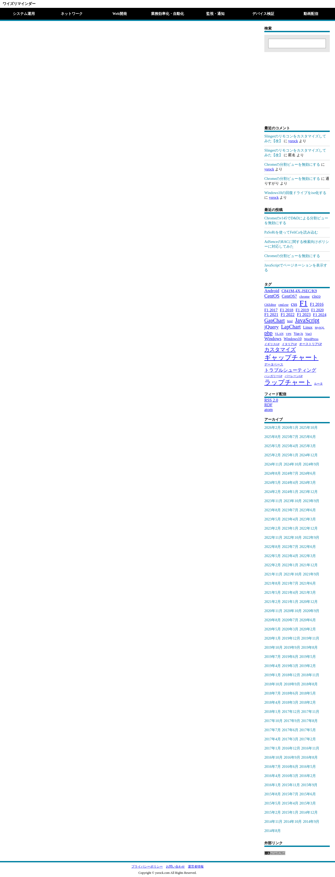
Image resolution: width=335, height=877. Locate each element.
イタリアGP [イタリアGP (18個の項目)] (289, 344)
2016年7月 (272, 767)
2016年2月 (307, 776)
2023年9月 (311, 501)
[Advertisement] (297, 85)
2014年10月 (292, 822)
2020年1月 (272, 638)
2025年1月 (290, 455)
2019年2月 (307, 666)
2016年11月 (310, 748)
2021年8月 (272, 583)
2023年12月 (308, 492)
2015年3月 (307, 803)
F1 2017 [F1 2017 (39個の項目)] (271, 310)
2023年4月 (290, 519)
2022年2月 (272, 565)
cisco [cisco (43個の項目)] (316, 296)
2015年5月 (272, 803)
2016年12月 (291, 748)
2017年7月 (272, 730)
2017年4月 (272, 739)
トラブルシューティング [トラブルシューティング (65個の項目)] (290, 370)
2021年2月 (272, 602)
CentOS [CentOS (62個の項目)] (272, 296)
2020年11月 (273, 611)
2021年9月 (311, 574)
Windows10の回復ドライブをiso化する (295, 193)
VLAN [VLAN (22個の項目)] (279, 334)
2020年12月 (308, 602)
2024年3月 (307, 483)
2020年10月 (292, 611)
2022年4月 (290, 556)
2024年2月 (272, 492)
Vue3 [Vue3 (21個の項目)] (308, 333)
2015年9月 (309, 785)
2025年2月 (272, 455)
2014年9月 (311, 822)
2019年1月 (272, 675)
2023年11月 (273, 501)
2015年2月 (272, 812)
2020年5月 (272, 629)
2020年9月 (311, 611)
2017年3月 (290, 739)
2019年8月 (309, 648)
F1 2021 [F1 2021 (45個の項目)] (271, 314)
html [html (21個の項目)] (290, 321)
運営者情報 (196, 866)
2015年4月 (290, 803)
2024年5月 (272, 483)
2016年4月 (272, 776)
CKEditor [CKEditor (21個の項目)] (270, 304)
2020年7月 (290, 620)
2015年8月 (272, 794)
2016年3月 (290, 776)
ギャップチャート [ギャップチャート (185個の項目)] (291, 357)
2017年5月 (307, 730)
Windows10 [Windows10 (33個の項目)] (293, 339)
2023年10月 (292, 501)
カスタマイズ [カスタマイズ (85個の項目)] (280, 349)
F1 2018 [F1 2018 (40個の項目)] (286, 310)
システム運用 (24, 14)
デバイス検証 (263, 14)
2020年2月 (307, 629)
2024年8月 (272, 473)
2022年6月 (307, 547)
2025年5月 (272, 446)
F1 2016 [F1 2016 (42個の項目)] (316, 304)
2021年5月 (272, 593)
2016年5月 (307, 767)
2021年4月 (290, 593)
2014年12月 (308, 812)
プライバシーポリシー (147, 866)
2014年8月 (272, 831)
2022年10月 (292, 538)
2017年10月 (273, 721)
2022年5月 (272, 556)
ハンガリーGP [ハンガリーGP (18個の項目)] (273, 376)
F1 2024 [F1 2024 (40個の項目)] (319, 314)
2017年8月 (309, 721)
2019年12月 (291, 638)
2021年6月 (307, 583)
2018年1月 (272, 712)
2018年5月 (307, 693)
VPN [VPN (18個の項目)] (288, 333)
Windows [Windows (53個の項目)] (272, 338)
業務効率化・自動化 (167, 14)
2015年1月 (290, 812)
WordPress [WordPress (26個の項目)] (311, 339)
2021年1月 (290, 602)
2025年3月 (307, 446)
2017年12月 (291, 712)
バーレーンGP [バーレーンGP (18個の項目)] (294, 376)
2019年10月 (273, 648)
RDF (268, 405)
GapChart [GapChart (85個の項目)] (274, 320)
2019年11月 (310, 638)
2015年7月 (290, 794)
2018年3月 (290, 702)
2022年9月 (311, 538)
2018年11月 (310, 675)
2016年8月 (309, 757)
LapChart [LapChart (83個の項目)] (291, 327)
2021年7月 (290, 583)
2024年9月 (311, 464)
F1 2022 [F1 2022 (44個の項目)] (287, 314)
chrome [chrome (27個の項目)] (304, 296)
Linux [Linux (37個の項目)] (307, 327)
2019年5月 (307, 657)
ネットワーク (72, 14)
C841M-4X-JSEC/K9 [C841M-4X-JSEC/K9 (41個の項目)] (299, 290)
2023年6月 (307, 510)
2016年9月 (292, 757)
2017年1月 (272, 748)
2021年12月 (308, 565)
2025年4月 (290, 446)
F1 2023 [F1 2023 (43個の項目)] (303, 314)
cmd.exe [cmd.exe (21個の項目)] (283, 304)
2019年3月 (290, 666)
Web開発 (119, 14)
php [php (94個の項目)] (268, 333)
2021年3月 (307, 593)
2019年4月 (272, 666)
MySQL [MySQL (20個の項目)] (320, 327)
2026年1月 (290, 428)
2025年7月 (290, 437)
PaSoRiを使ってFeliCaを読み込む (291, 232)
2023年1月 (290, 528)
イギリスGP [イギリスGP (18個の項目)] (272, 344)
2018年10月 (273, 684)
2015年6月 (307, 794)
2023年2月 (272, 528)
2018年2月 (307, 702)
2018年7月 (272, 693)
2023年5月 (272, 519)
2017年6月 (290, 730)
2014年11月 (273, 822)
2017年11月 (310, 712)
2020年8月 (272, 620)
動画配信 (311, 14)
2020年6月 (307, 620)
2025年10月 (308, 428)
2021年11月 (273, 574)
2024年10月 (292, 464)
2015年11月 (291, 785)
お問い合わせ (175, 866)
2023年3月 (307, 519)
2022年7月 (290, 547)
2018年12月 (291, 675)
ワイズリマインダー (19, 4)
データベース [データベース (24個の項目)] (273, 364)
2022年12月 (308, 528)
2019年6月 (290, 657)
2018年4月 (272, 702)
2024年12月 (308, 455)
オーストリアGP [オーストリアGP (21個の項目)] (310, 344)
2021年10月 (292, 574)
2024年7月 (290, 473)
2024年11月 (273, 464)
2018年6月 (290, 693)
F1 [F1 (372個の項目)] (303, 303)
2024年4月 (290, 483)
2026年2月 (272, 428)
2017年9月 (292, 721)
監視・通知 (215, 14)
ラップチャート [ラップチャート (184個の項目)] (288, 382)
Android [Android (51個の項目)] (271, 290)
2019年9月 (292, 648)
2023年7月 (290, 510)
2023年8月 (272, 510)
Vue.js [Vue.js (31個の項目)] (298, 334)
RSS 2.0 (271, 400)
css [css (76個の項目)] (294, 304)
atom (268, 409)
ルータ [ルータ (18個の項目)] (318, 383)
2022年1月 (290, 565)
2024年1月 (290, 492)
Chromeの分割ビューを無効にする (292, 164)
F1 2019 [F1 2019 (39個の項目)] (302, 310)
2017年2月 (307, 739)
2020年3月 (290, 629)
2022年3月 (307, 556)
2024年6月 (307, 473)
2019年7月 (272, 657)
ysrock (293, 141)
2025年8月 (272, 437)
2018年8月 (309, 684)
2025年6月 (307, 437)
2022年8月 (272, 547)
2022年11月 (273, 538)
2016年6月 (290, 767)
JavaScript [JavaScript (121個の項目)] (307, 320)
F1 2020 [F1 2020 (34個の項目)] (317, 310)
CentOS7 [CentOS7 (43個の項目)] (289, 296)
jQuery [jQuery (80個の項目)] (271, 327)
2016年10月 (273, 757)
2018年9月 (292, 684)
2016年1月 (272, 785)
